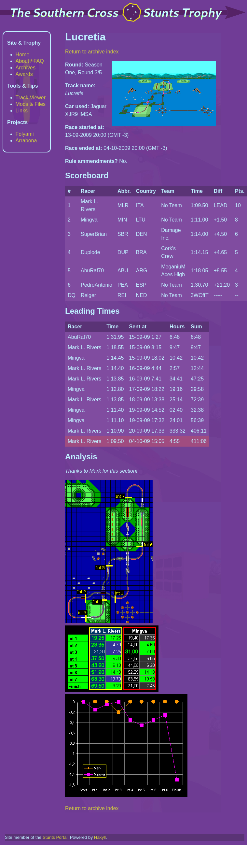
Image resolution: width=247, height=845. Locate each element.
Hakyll (100, 837)
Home (23, 54)
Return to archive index (92, 51)
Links (22, 110)
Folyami (25, 134)
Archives (25, 67)
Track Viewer (31, 97)
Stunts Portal (55, 837)
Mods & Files (31, 104)
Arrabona (26, 140)
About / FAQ (30, 61)
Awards (24, 74)
